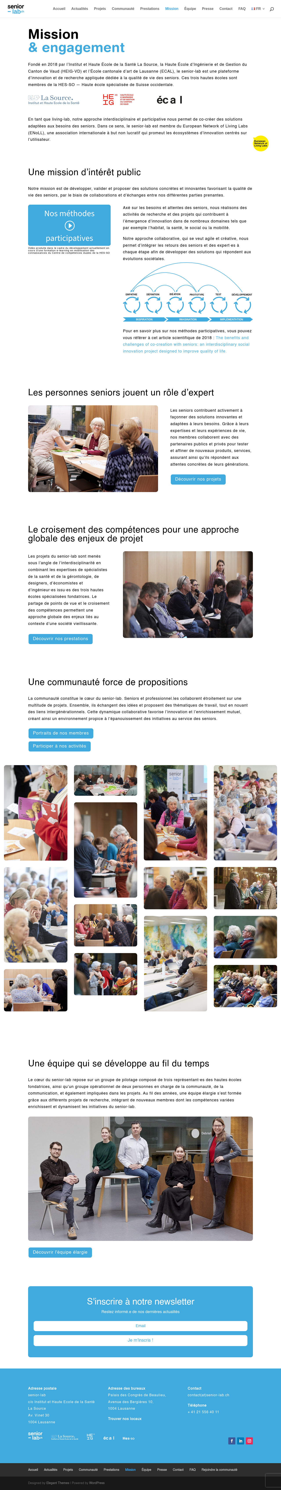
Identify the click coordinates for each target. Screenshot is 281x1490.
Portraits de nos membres (61, 733)
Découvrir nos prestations (60, 639)
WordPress (96, 1483)
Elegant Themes (57, 1483)
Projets (100, 9)
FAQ (242, 9)
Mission (171, 9)
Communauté (123, 9)
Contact (225, 9)
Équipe (190, 9)
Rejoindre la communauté (219, 1470)
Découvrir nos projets (198, 479)
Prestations (149, 9)
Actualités (79, 9)
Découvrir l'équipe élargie (60, 1252)
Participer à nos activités (59, 746)
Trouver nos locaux (125, 1419)
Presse (208, 9)
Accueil (59, 9)
